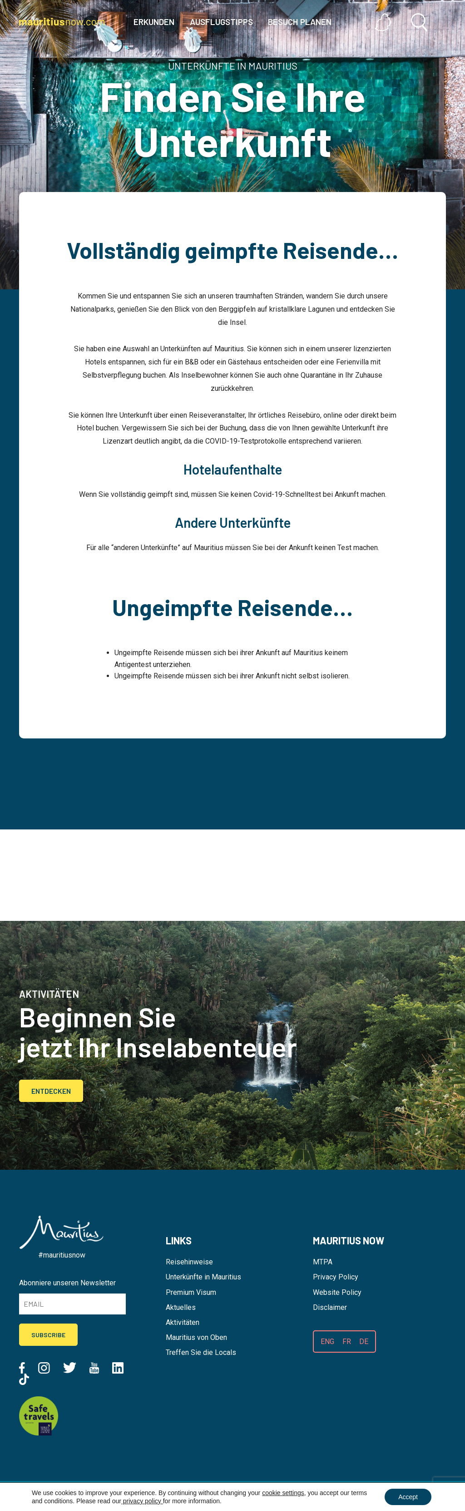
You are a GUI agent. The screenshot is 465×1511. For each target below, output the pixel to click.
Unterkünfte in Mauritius (203, 1277)
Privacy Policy (335, 1277)
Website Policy (337, 1292)
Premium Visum (191, 1292)
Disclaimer (330, 1307)
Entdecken (51, 1091)
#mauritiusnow (61, 1255)
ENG (327, 1341)
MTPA (322, 1262)
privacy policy (142, 1501)
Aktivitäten (182, 1322)
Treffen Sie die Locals (201, 1352)
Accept (408, 1497)
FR (346, 1341)
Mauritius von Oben (196, 1337)
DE (363, 1341)
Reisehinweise (189, 1262)
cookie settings (283, 1492)
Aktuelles (181, 1307)
